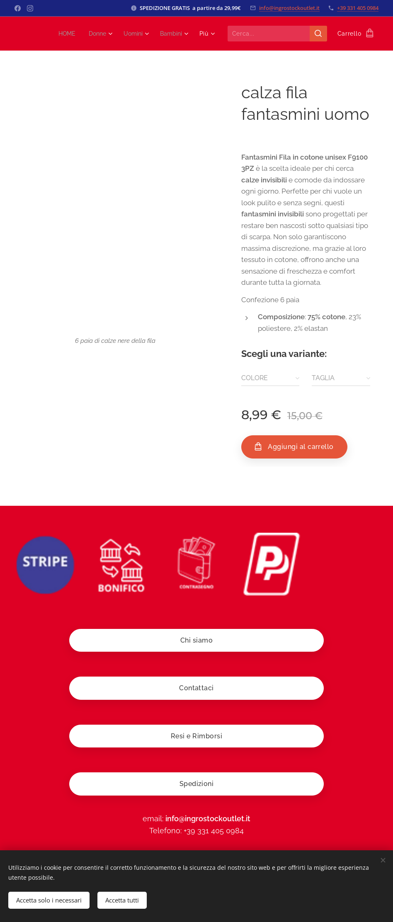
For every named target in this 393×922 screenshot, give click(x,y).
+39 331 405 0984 (357, 8)
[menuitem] (63, 33)
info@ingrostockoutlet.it (289, 8)
